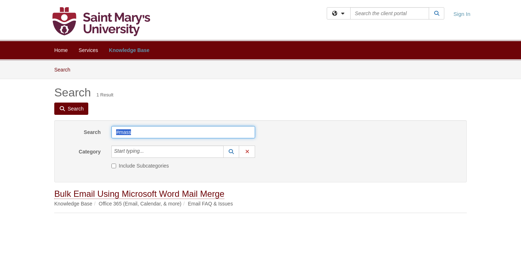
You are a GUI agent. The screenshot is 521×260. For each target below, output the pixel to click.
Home (61, 50)
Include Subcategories (140, 166)
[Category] (148, 152)
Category (90, 152)
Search (65, 69)
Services (88, 50)
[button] (231, 152)
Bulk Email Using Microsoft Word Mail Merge (139, 194)
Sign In (461, 14)
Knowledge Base (129, 50)
